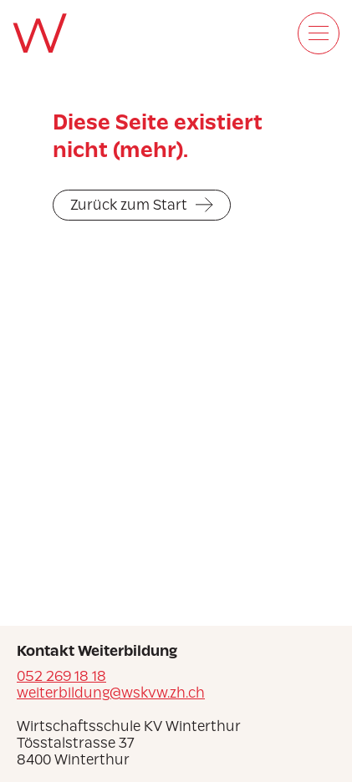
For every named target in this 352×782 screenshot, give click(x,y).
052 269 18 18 (61, 676)
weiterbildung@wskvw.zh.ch (111, 692)
